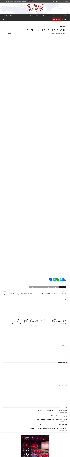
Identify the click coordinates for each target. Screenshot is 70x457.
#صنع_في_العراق (54, 287)
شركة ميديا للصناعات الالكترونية (43, 287)
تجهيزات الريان (20, 317)
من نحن (56, 1)
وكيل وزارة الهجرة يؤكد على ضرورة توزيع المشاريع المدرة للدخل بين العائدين (51, 293)
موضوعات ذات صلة (62, 299)
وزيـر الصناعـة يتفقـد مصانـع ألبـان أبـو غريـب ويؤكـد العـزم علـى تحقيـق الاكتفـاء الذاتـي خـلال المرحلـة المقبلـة (18, 293)
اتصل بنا (52, 1)
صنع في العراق (63, 26)
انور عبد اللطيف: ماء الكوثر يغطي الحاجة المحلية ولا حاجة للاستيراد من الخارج (57, 319)
